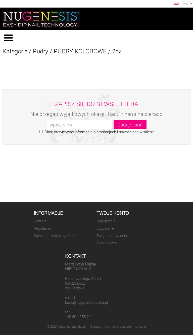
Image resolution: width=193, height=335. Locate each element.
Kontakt (40, 221)
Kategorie (15, 51)
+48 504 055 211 (79, 316)
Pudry (40, 51)
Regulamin (42, 228)
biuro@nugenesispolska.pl (86, 302)
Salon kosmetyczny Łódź (54, 235)
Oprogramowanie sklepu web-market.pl (118, 326)
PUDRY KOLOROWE (80, 51)
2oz (117, 51)
